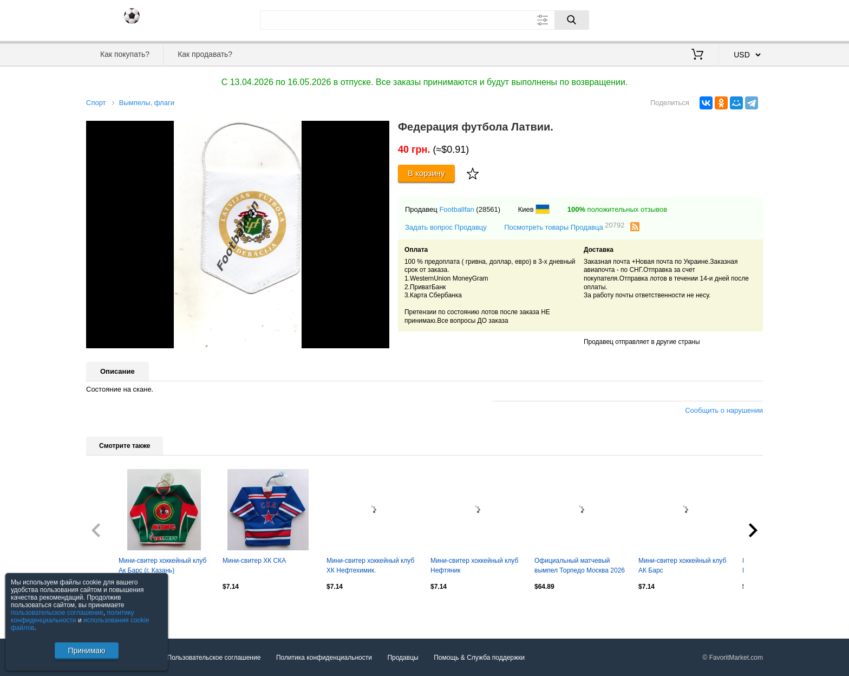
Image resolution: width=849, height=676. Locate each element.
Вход (699, 19)
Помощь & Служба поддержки (479, 657)
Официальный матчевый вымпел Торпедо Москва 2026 (579, 565)
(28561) (488, 209)
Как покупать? (124, 54)
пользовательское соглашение (57, 612)
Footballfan (456, 209)
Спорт (96, 103)
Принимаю (86, 650)
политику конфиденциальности (72, 616)
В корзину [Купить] (426, 173)
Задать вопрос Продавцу (446, 227)
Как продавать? (205, 54)
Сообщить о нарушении (724, 410)
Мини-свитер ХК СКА (254, 560)
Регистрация (741, 19)
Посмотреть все (110, 610)
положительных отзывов (617, 209)
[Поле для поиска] (424, 20)
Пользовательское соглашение (214, 657)
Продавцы (402, 657)
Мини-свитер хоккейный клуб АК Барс (682, 565)
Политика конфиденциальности (324, 657)
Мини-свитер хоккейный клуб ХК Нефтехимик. (370, 565)
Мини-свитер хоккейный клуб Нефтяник (474, 565)
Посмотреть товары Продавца (564, 226)
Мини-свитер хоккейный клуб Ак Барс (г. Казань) (162, 565)
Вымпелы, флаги (146, 103)
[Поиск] (571, 20)
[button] (379, 130)
